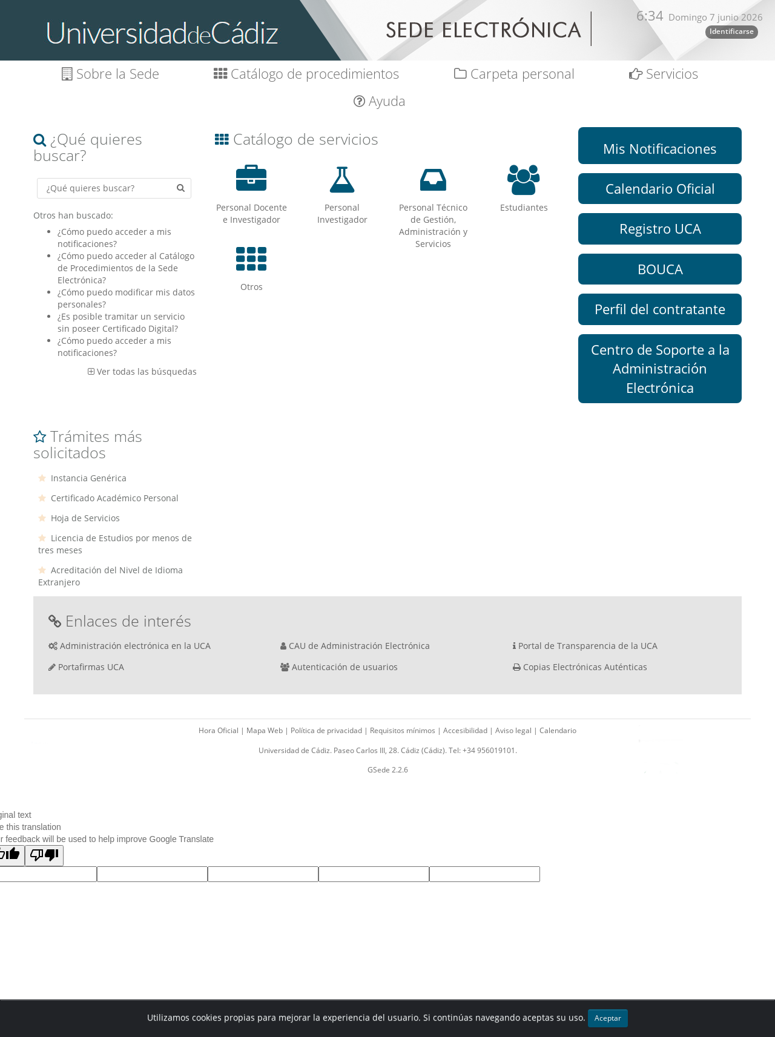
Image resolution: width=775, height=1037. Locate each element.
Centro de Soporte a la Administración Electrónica (660, 368)
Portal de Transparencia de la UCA (588, 645)
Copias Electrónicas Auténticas (585, 667)
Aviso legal (514, 730)
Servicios (663, 73)
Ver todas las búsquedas (147, 371)
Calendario (557, 730)
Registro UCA (660, 228)
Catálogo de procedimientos (306, 73)
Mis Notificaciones (660, 148)
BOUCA (660, 269)
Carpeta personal (514, 73)
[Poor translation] (44, 855)
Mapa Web (265, 730)
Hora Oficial (219, 730)
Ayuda (380, 100)
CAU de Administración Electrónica (359, 645)
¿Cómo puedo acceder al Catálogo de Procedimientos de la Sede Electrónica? (126, 268)
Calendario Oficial (660, 188)
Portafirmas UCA (91, 667)
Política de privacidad (327, 730)
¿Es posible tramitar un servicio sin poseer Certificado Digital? (121, 322)
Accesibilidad (466, 730)
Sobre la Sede (110, 73)
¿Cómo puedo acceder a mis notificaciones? (114, 237)
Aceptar (608, 1018)
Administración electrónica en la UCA (135, 645)
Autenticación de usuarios (345, 667)
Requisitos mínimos (403, 730)
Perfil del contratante (660, 309)
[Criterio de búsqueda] (114, 188)
